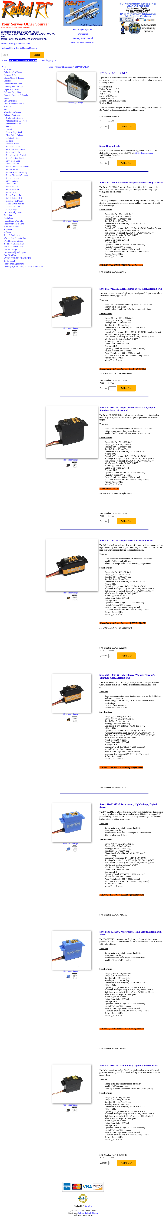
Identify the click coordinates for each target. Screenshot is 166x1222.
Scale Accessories (11, 227)
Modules (9, 141)
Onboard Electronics (12, 115)
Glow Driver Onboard (15, 135)
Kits (5, 109)
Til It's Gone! (9, 261)
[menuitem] (22, 66)
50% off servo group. (144, 153)
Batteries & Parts (11, 75)
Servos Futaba (12, 181)
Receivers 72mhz (13, 152)
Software (7, 232)
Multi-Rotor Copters (12, 112)
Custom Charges (11, 249)
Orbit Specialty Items (13, 212)
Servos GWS (11, 184)
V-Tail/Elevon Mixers (15, 204)
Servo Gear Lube (13, 161)
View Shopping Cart (48, 60)
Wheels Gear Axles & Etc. (15, 238)
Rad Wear (8, 215)
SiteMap (88, 1206)
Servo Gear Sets (12, 164)
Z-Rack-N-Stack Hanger (14, 244)
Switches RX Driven (14, 201)
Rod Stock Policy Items (14, 247)
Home (4, 60)
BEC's (8, 126)
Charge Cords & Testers (14, 78)
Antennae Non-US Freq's (16, 121)
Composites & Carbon (13, 84)
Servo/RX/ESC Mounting (16, 172)
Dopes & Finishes (11, 89)
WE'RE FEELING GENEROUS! (18, 258)
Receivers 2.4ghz (13, 146)
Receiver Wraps (12, 144)
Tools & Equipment (12, 235)
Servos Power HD (13, 195)
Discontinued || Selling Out (15, 252)
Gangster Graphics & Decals (16, 95)
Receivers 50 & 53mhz (15, 149)
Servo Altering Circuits (15, 158)
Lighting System (12, 138)
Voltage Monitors (13, 206)
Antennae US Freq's (14, 124)
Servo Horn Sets (12, 169)
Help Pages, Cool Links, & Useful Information (23, 267)
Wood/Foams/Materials (13, 241)
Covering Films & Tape (13, 86)
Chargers (7, 81)
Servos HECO (12, 186)
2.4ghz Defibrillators (14, 118)
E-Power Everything (12, 92)
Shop (4, 66)
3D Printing (9, 69)
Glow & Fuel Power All (14, 104)
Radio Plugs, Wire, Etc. (13, 221)
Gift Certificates (10, 101)
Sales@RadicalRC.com (19, 44)
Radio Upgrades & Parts (14, 224)
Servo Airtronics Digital (16, 155)
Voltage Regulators (14, 209)
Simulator (8, 229)
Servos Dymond (12, 178)
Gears (6, 98)
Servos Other (11, 192)
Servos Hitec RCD (13, 189)
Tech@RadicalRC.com (26, 48)
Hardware (8, 106)
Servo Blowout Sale (109, 146)
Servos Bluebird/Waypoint (17, 175)
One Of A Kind (10, 255)
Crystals (9, 129)
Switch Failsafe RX (14, 198)
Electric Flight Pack (14, 132)
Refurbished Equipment (14, 264)
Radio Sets (8, 218)
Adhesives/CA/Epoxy (13, 72)
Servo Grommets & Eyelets (17, 166)
